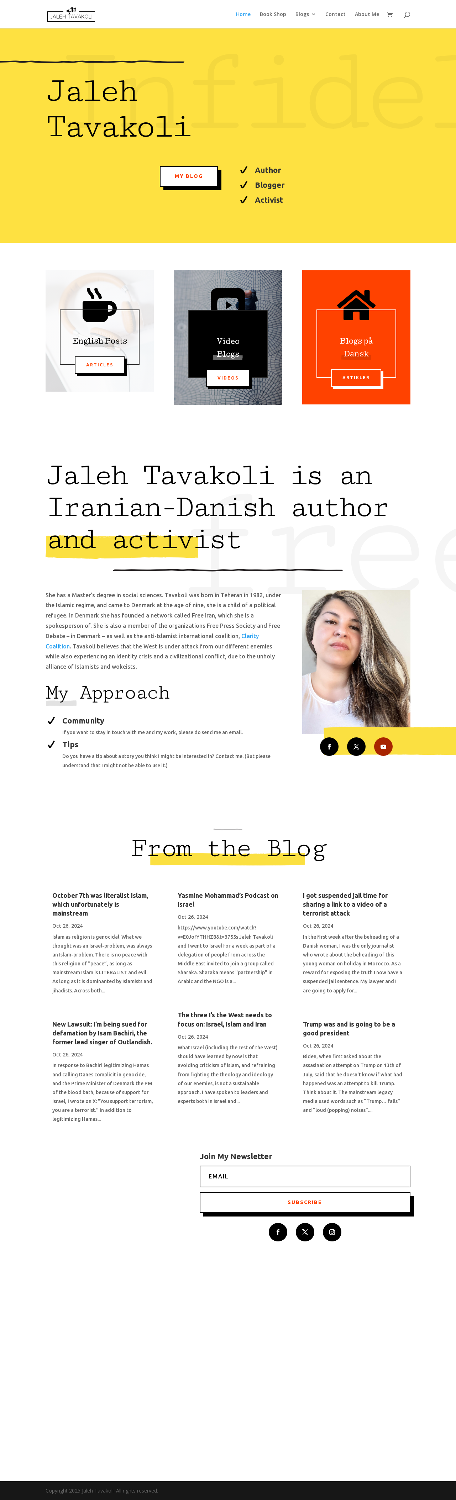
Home (243, 14)
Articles (99, 364)
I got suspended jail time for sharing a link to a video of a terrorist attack (345, 904)
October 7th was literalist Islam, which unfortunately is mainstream (100, 904)
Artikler (356, 377)
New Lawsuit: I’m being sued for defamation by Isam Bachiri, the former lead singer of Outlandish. (102, 1033)
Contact (335, 14)
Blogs (302, 14)
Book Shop (273, 14)
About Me (367, 14)
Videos (228, 378)
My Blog (189, 176)
